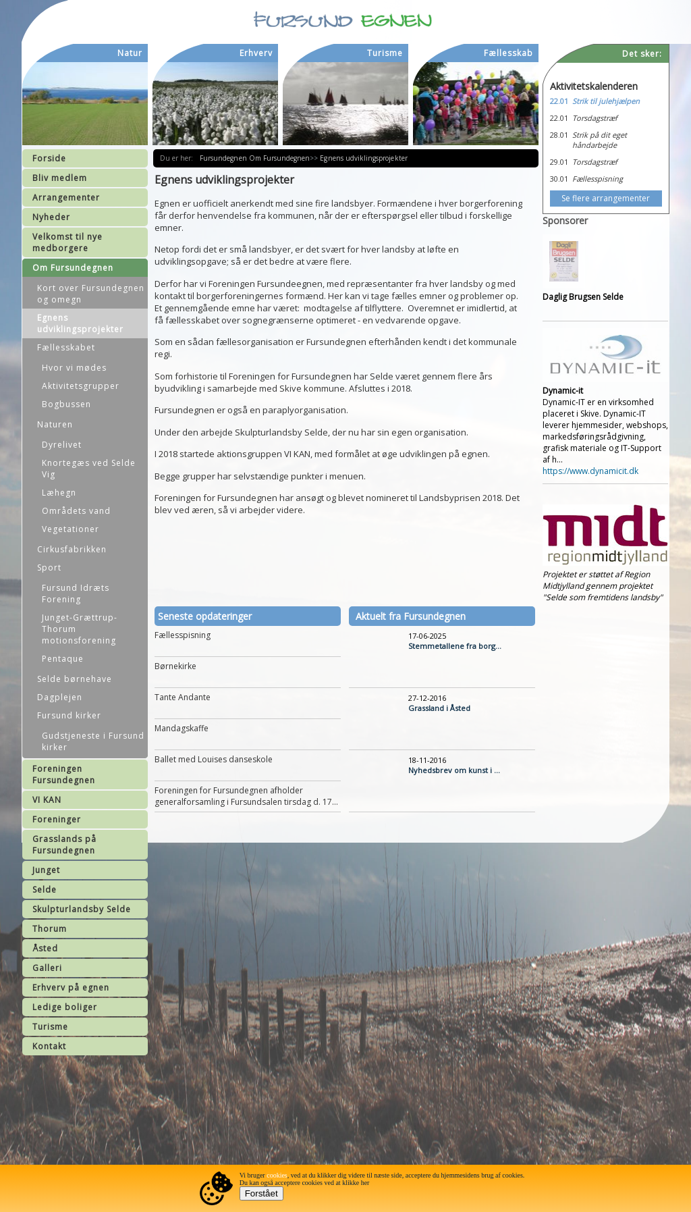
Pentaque (63, 658)
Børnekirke (175, 666)
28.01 (559, 135)
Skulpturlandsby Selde (81, 909)
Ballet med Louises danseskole (214, 759)
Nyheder (51, 217)
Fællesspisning (183, 635)
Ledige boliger (64, 1007)
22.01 (559, 101)
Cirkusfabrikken (72, 549)
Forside (49, 158)
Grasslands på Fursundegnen (64, 844)
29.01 (559, 162)
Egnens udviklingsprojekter (80, 323)
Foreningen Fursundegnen (63, 774)
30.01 (559, 179)
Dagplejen (59, 697)
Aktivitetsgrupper (80, 386)
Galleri (47, 968)
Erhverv (256, 53)
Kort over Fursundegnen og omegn (90, 293)
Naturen (55, 424)
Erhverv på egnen (70, 987)
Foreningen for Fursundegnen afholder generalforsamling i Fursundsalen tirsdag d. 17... (246, 796)
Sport (49, 567)
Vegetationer (70, 529)
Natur (129, 53)
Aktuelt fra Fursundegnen (411, 616)
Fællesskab (508, 53)
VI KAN (46, 800)
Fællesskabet (66, 347)
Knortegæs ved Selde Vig (89, 468)
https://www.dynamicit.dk (590, 471)
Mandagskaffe (182, 728)
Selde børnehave (74, 679)
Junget (46, 870)
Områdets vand (76, 511)
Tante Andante (183, 697)
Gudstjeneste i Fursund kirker (93, 741)
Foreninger (56, 819)
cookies (277, 1175)
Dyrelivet (62, 444)
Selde (44, 889)
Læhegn (59, 492)
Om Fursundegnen (72, 267)
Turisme (50, 1026)
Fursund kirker (69, 715)
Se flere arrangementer (605, 198)
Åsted (45, 948)
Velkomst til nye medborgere (67, 242)
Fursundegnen (224, 158)
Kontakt (49, 1046)
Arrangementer (66, 197)
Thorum (49, 928)
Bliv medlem (59, 178)
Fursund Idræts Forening (75, 593)
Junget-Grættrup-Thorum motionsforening (79, 629)
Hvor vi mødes (74, 367)
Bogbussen (66, 404)
